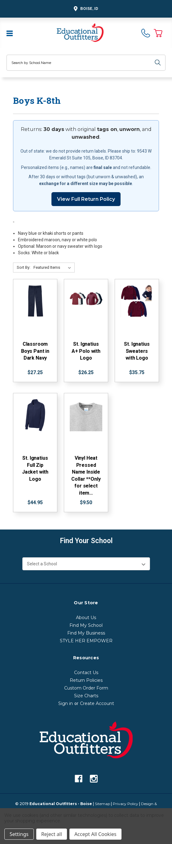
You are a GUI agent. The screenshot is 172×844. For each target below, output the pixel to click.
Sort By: (23, 267)
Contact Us (86, 672)
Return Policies (86, 680)
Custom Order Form (86, 688)
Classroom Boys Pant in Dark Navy (35, 351)
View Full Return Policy (86, 199)
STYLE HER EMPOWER (86, 641)
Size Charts (86, 695)
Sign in (65, 703)
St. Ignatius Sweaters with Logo (136, 351)
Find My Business (86, 633)
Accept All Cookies (95, 834)
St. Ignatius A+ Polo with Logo (86, 351)
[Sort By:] (53, 267)
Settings (19, 834)
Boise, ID (85, 8)
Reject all (51, 834)
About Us (86, 617)
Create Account (97, 703)
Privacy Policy (125, 803)
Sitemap (102, 803)
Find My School (86, 625)
